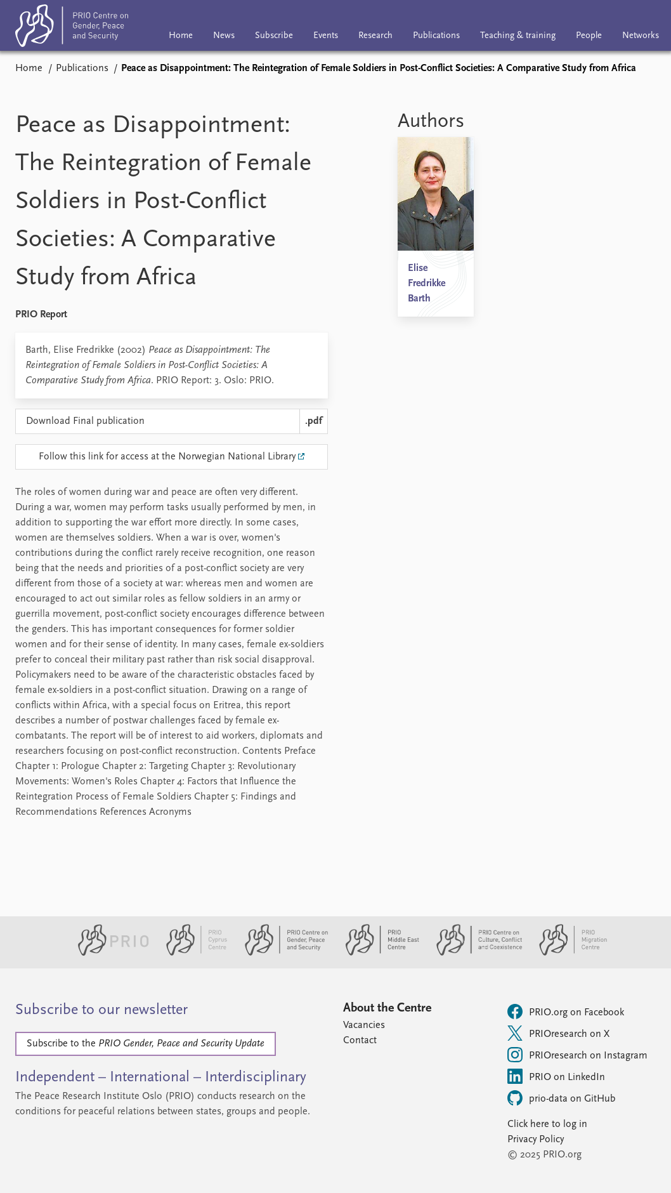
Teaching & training (518, 36)
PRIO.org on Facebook (565, 1011)
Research (375, 36)
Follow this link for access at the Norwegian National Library (167, 457)
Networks (640, 36)
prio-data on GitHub (561, 1097)
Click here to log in (547, 1124)
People (589, 36)
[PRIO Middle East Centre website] (377, 953)
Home (181, 36)
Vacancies (364, 1025)
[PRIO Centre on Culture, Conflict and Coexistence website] (474, 953)
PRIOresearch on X (558, 1033)
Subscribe (274, 36)
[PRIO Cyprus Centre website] (191, 953)
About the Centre (387, 1008)
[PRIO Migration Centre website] (566, 953)
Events (325, 36)
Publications (436, 36)
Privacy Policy (535, 1140)
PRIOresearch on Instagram (577, 1054)
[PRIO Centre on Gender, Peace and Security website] (281, 953)
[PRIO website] (108, 953)
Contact (360, 1041)
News (224, 36)
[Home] (71, 28)
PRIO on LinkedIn (556, 1076)
